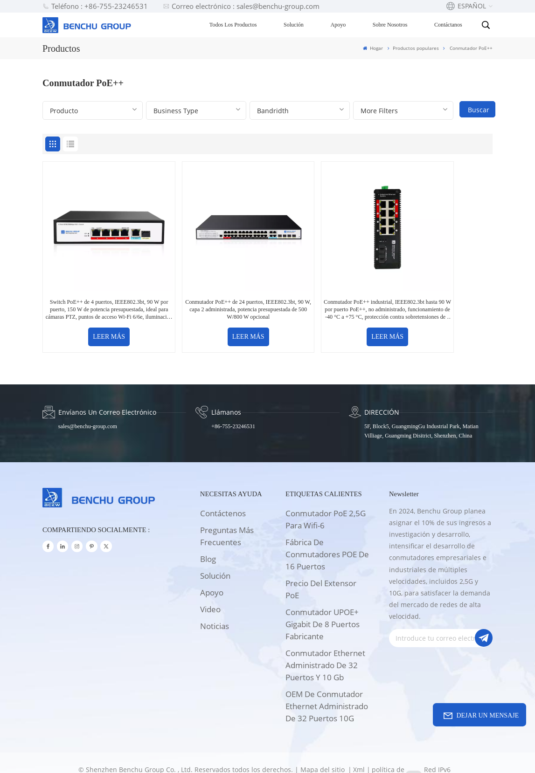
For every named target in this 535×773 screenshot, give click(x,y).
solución (215, 550)
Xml (359, 743)
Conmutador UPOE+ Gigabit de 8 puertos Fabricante (322, 598)
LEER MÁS (96, 311)
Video (210, 583)
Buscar (478, 109)
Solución (295, 24)
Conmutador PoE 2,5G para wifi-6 (325, 493)
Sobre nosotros (390, 24)
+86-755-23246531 (233, 400)
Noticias (214, 600)
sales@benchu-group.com (87, 400)
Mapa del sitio (323, 743)
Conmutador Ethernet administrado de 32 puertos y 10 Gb (325, 639)
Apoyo (339, 24)
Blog (208, 533)
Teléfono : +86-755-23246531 (95, 6)
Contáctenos (223, 487)
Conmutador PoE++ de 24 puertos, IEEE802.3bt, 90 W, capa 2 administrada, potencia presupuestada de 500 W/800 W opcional (210, 285)
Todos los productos (233, 24)
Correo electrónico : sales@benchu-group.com (241, 6)
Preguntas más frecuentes (227, 510)
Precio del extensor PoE (320, 563)
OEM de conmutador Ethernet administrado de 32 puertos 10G (326, 680)
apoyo (211, 566)
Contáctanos (449, 24)
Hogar (373, 48)
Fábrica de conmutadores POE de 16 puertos (327, 528)
